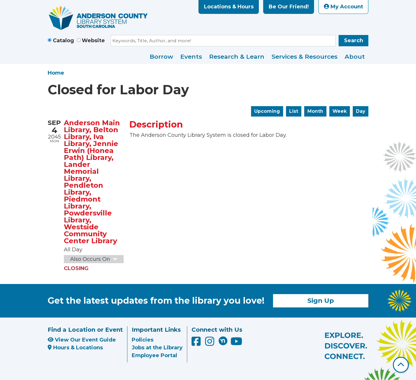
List (293, 111)
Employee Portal (154, 355)
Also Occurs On (94, 259)
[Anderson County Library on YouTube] (236, 343)
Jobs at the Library (157, 347)
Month (315, 111)
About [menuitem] (355, 56)
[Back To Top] (401, 365)
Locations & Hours (229, 6)
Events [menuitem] (191, 56)
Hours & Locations (75, 347)
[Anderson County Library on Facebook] (197, 343)
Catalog (63, 40)
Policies (142, 340)
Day (360, 111)
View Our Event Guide (82, 340)
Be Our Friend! (289, 6)
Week (340, 111)
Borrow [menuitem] (161, 56)
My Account (343, 6)
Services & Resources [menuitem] (304, 56)
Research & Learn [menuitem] (236, 56)
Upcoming (267, 111)
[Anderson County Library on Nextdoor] (223, 340)
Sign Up (320, 300)
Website (93, 40)
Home (56, 73)
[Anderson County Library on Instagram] (210, 343)
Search (353, 40)
